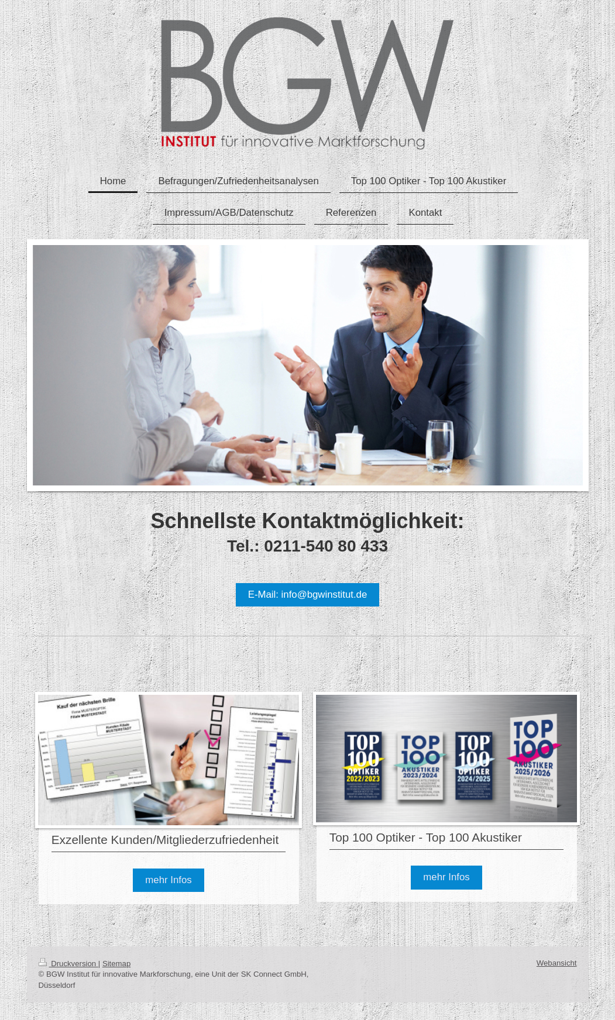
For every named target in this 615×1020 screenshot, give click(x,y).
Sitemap (116, 963)
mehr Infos (168, 879)
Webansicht (557, 963)
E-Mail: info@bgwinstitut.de (307, 594)
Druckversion (68, 963)
